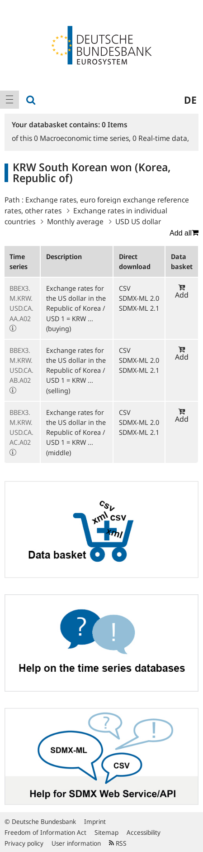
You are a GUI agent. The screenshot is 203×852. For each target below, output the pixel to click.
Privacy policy (24, 843)
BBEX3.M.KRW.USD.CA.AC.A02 (21, 427)
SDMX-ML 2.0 (139, 298)
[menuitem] (9, 100)
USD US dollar (138, 221)
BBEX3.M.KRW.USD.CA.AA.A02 (21, 303)
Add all (184, 233)
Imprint (95, 821)
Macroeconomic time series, (83, 138)
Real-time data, (160, 138)
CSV (125, 288)
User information (76, 843)
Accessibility (144, 832)
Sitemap (106, 832)
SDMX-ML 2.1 (139, 308)
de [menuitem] (190, 99)
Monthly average (75, 221)
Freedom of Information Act (45, 832)
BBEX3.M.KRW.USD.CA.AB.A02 (21, 365)
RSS (118, 843)
